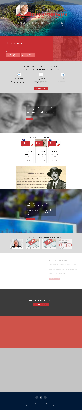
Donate (49, 400)
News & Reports (43, 400)
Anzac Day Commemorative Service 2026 (42, 153)
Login (62, 400)
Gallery (56, 400)
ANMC (13, 2)
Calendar (26, 400)
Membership (37, 400)
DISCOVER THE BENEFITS (41, 304)
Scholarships (31, 400)
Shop (59, 400)
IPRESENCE (40, 403)
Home (20, 400)
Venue (52, 400)
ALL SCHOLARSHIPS (41, 88)
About (23, 400)
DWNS (47, 403)
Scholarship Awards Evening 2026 (28, 153)
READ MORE (29, 118)
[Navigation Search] (11, 4)
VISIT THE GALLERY (30, 219)
